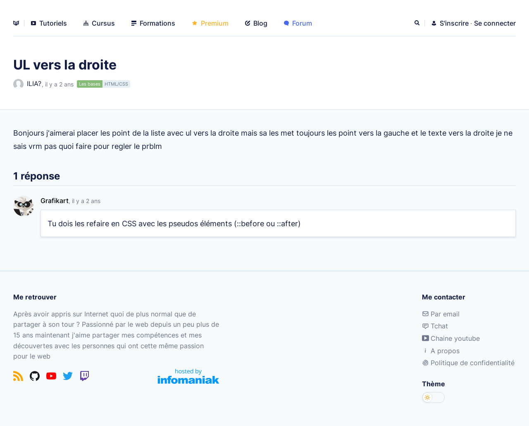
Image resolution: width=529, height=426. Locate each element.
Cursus (99, 23)
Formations (153, 23)
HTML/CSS (116, 84)
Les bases (89, 84)
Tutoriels (49, 23)
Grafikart (55, 200)
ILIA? (27, 84)
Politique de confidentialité (468, 362)
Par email (441, 313)
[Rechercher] (418, 23)
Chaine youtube (451, 338)
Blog (256, 23)
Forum (298, 23)
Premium (210, 23)
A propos (441, 350)
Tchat (435, 325)
